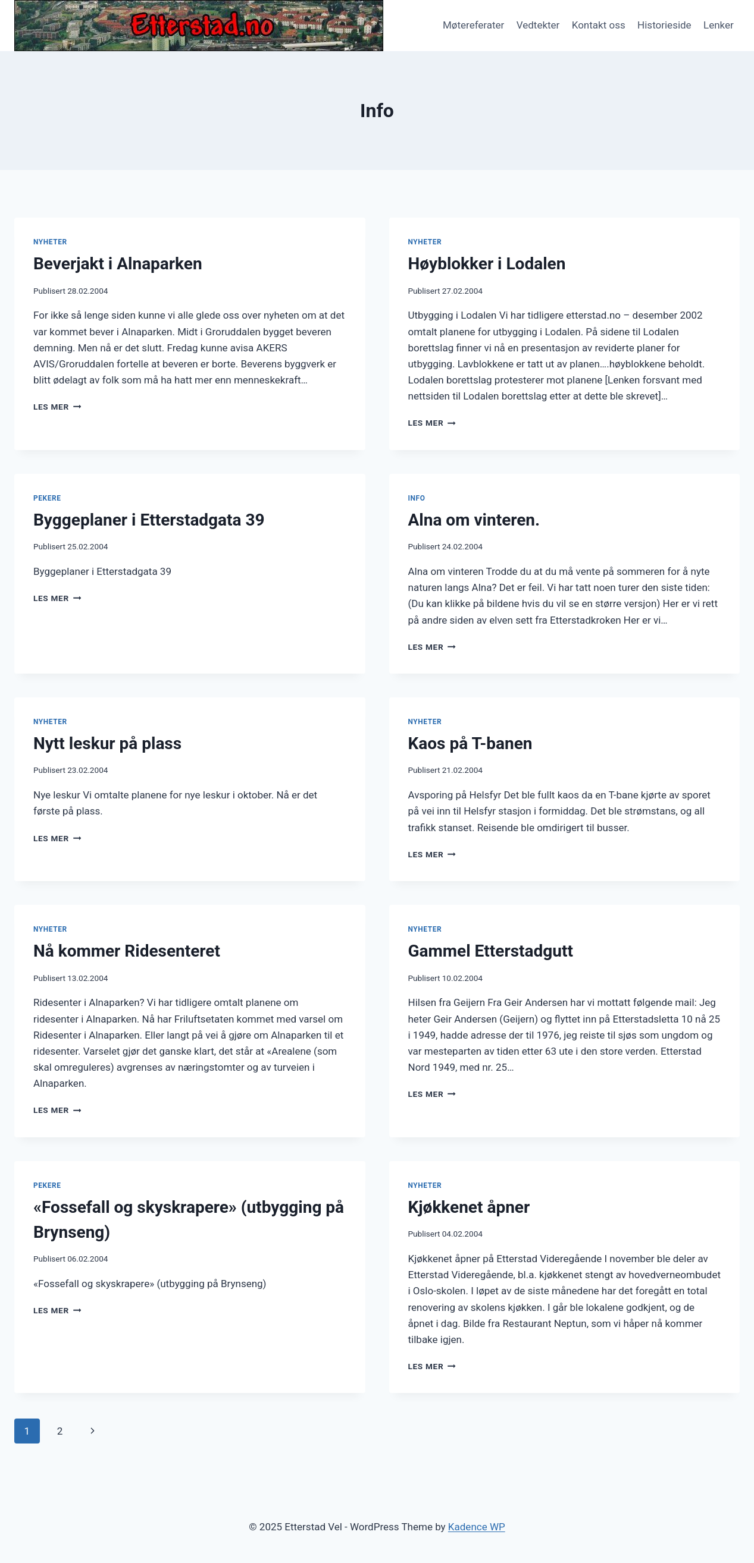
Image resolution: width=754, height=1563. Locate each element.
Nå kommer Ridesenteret (126, 951)
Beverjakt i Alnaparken (117, 263)
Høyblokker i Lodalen (487, 263)
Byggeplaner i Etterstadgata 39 (149, 520)
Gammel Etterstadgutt (490, 951)
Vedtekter (538, 25)
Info (417, 498)
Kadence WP (476, 1527)
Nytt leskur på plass (107, 743)
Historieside (664, 25)
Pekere (47, 498)
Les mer (57, 406)
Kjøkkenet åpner (469, 1207)
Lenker (718, 25)
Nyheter (50, 242)
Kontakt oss (598, 25)
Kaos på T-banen (470, 743)
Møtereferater (473, 25)
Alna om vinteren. (474, 520)
